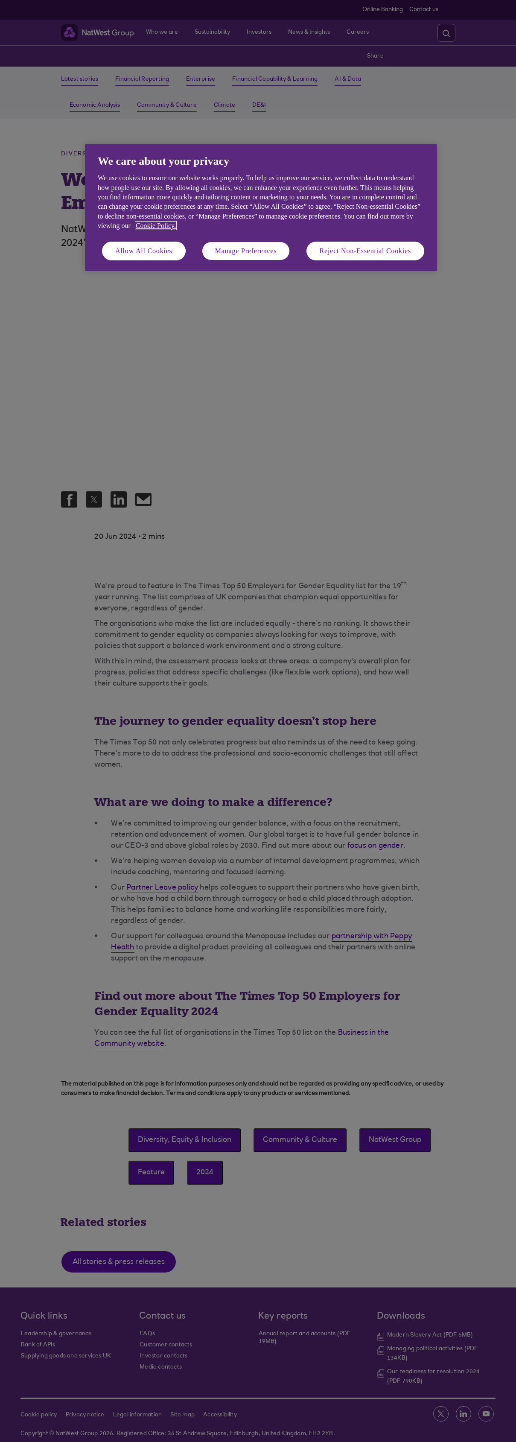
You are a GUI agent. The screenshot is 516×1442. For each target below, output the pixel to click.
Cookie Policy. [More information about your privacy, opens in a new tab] (156, 225)
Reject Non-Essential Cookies (365, 250)
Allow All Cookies (143, 250)
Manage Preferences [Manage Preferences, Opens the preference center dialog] (246, 250)
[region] (261, 207)
